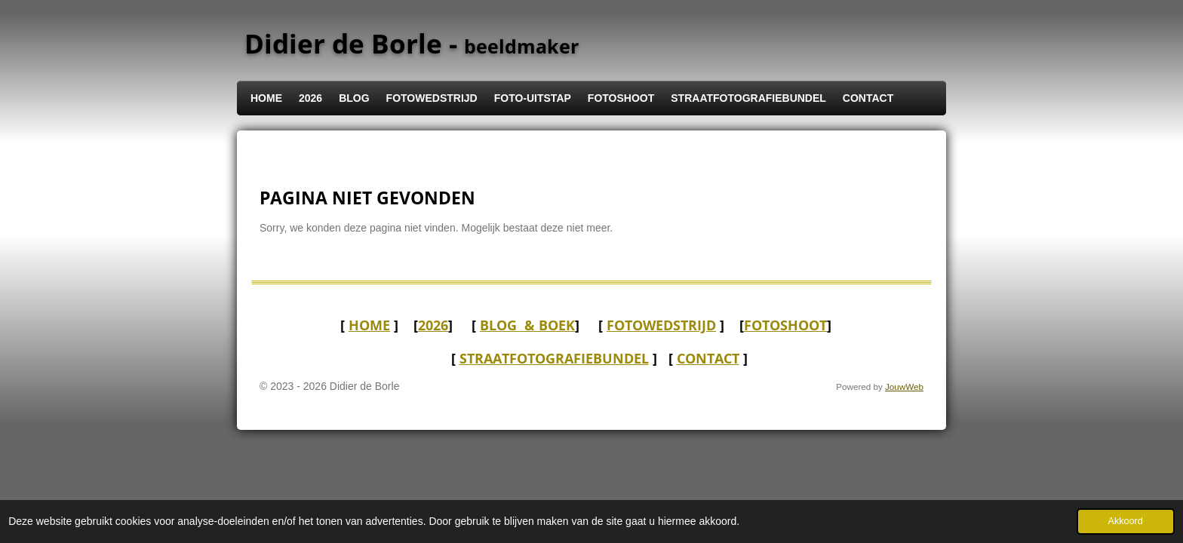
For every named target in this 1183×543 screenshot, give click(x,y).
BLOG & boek (527, 325)
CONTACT (708, 358)
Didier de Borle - (411, 43)
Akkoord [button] (1125, 521)
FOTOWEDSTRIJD (661, 325)
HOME (369, 325)
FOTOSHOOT (785, 325)
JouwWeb (904, 386)
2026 (433, 325)
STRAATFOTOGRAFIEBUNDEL (554, 358)
